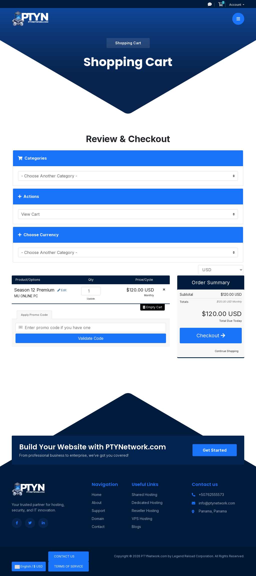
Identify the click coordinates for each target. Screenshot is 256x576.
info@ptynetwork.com (217, 503)
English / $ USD (29, 566)
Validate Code (91, 338)
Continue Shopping (226, 351)
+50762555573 (211, 494)
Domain (98, 518)
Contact (98, 526)
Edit (61, 290)
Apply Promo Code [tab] (34, 315)
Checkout (210, 336)
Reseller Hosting (145, 510)
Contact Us (64, 556)
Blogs (136, 526)
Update (91, 298)
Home (97, 494)
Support (98, 510)
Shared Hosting (144, 494)
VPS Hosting (142, 518)
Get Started (214, 450)
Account (235, 5)
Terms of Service (68, 566)
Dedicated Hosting (147, 502)
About (97, 502)
